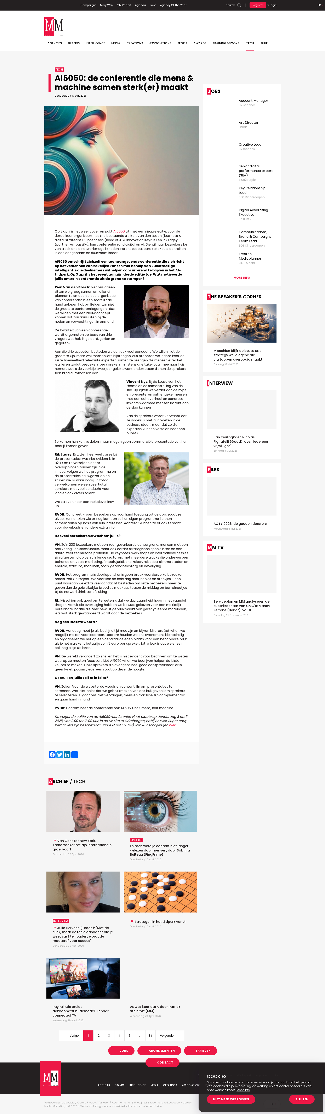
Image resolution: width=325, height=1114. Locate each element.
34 (150, 1036)
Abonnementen (162, 1051)
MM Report (124, 5)
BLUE (264, 43)
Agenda (140, 5)
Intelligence (95, 43)
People (182, 43)
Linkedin (54, 5)
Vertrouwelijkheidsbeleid (59, 1102)
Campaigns (88, 5)
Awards (200, 43)
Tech (250, 43)
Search (230, 5)
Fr (319, 5)
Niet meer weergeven (231, 1099)
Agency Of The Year (173, 5)
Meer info (243, 1090)
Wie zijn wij (140, 1102)
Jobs (153, 5)
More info (242, 278)
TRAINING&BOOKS (225, 43)
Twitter (60, 5)
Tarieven (203, 1051)
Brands (74, 43)
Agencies (54, 43)
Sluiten (301, 1099)
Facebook (47, 5)
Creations (134, 43)
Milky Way (106, 5)
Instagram (67, 5)
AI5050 (119, 231)
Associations (160, 43)
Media (115, 43)
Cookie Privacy (86, 1102)
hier (172, 725)
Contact (165, 1062)
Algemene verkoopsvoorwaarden (171, 1102)
